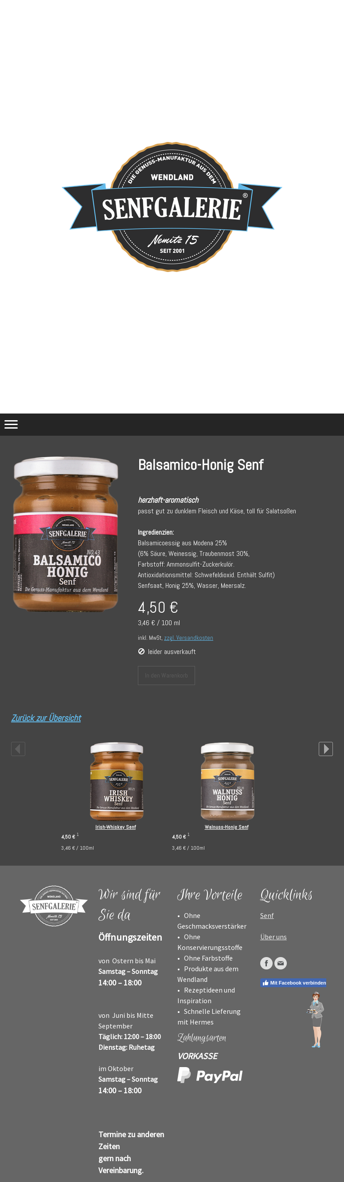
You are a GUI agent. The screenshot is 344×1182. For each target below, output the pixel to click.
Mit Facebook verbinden (294, 982)
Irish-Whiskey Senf (115, 827)
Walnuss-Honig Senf (226, 827)
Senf (267, 915)
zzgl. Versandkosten (188, 638)
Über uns (273, 936)
